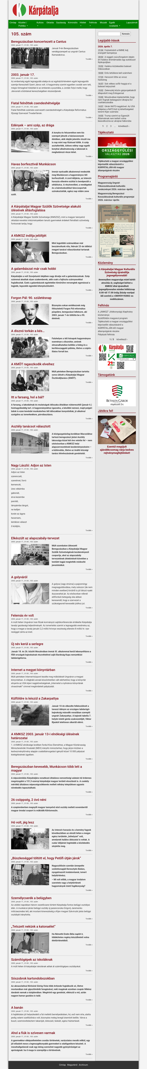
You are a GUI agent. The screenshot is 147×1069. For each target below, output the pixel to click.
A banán (17, 1007)
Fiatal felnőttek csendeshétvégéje (35, 103)
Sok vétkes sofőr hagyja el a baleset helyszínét (114, 85)
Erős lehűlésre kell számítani (118, 73)
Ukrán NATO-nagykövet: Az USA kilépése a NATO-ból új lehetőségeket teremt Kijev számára (116, 109)
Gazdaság (61, 22)
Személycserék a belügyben (31, 898)
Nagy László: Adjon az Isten (31, 465)
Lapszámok (132, 22)
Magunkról (72, 1065)
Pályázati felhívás (106, 334)
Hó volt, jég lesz (22, 822)
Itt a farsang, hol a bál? (27, 397)
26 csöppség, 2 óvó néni (28, 800)
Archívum (83, 1065)
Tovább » (89, 59)
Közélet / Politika (22, 24)
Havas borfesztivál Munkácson (33, 164)
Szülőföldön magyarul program (113, 318)
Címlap (12, 22)
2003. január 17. (23, 75)
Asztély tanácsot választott (30, 426)
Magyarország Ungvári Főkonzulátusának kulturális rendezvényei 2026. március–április (115, 186)
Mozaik (103, 22)
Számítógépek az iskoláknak (31, 959)
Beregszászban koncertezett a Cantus (38, 42)
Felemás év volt (22, 615)
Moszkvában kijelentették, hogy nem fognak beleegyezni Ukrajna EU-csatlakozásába (116, 100)
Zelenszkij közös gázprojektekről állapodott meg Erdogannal (117, 91)
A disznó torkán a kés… (28, 331)
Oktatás (50, 22)
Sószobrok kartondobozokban (33, 978)
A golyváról (19, 577)
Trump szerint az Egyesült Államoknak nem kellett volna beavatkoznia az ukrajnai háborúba (114, 118)
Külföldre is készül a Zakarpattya (35, 698)
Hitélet (83, 22)
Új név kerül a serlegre (27, 644)
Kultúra (40, 22)
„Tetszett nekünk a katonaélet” (33, 926)
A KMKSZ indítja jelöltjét (28, 236)
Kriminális (73, 22)
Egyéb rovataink (113, 24)
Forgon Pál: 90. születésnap (31, 298)
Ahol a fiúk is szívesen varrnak (33, 1033)
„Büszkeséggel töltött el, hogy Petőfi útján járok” (46, 858)
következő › (123, 126)
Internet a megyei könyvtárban (33, 670)
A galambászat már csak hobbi (33, 269)
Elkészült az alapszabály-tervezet (35, 538)
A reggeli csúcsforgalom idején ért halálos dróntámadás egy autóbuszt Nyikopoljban (117, 60)
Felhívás (93, 22)
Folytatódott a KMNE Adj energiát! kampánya (113, 51)
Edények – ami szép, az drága (32, 125)
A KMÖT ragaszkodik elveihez (32, 364)
